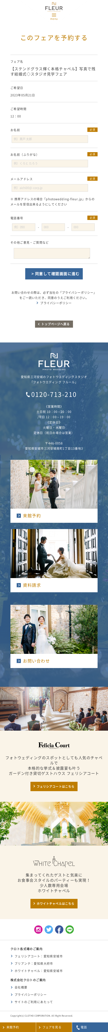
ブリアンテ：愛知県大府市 (34, 963)
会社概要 (21, 987)
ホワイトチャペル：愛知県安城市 (39, 970)
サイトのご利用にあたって (34, 1001)
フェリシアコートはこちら (55, 786)
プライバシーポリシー (56, 303)
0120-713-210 (54, 394)
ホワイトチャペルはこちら (55, 903)
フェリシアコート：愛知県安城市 (39, 956)
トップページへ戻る (55, 324)
